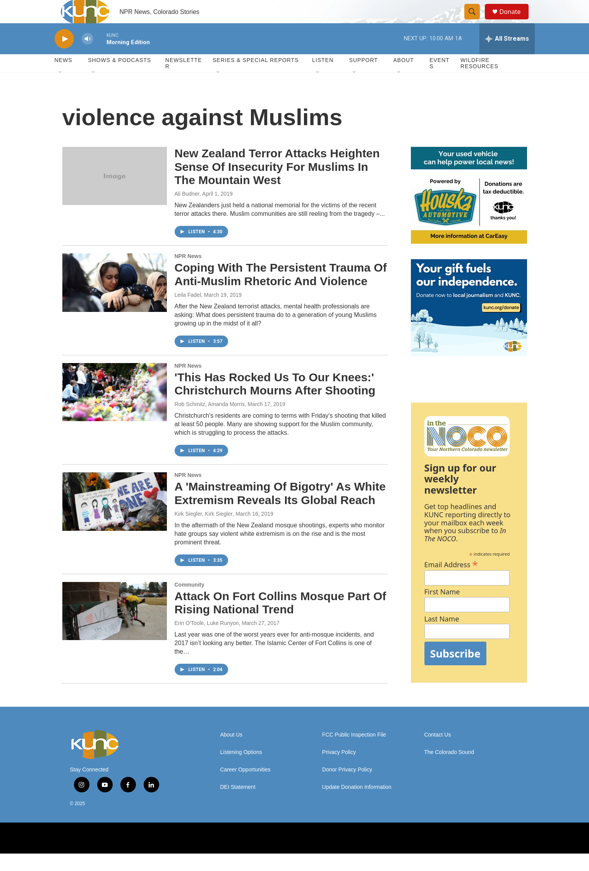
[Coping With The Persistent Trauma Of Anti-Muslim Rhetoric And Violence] (114, 300)
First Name (442, 609)
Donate (515, 20)
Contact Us (437, 752)
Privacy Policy (339, 770)
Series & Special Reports (256, 77)
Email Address (451, 581)
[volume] (87, 56)
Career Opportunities (245, 787)
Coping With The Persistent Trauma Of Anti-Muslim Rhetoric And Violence (281, 292)
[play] (64, 56)
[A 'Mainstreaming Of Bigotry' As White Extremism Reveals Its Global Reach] (114, 519)
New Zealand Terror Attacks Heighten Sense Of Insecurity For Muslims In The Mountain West (277, 184)
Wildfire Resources (479, 80)
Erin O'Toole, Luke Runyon (207, 640)
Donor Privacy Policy (347, 787)
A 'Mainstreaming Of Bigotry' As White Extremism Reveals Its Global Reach (280, 510)
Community (189, 602)
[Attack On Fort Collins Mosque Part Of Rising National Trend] (114, 628)
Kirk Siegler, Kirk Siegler (204, 531)
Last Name (441, 636)
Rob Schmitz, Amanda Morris (210, 421)
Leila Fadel (188, 312)
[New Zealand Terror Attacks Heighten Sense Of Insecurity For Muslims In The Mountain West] (114, 193)
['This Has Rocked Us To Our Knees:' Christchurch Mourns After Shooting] (114, 409)
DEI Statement (238, 804)
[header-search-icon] (476, 20)
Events (439, 80)
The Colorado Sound (449, 770)
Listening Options (241, 770)
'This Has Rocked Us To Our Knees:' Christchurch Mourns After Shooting (275, 401)
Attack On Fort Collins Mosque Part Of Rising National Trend (280, 620)
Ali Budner (187, 211)
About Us (231, 752)
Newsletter (183, 80)
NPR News (188, 273)
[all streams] (507, 56)
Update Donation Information (357, 804)
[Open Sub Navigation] (60, 90)
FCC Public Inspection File (354, 752)
